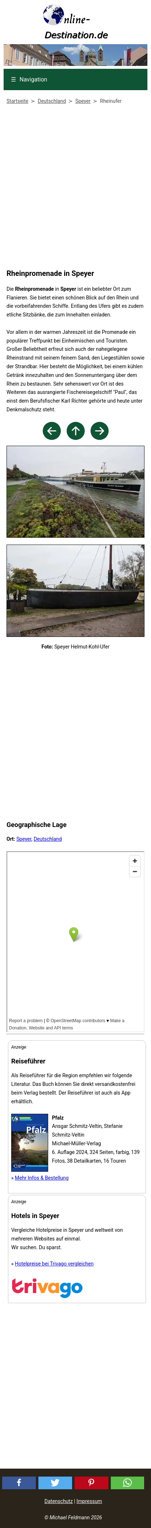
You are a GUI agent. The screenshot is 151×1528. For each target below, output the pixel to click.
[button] (19, 1483)
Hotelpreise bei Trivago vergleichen (54, 1264)
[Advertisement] (73, 188)
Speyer (23, 839)
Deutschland (48, 839)
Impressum (89, 1501)
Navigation (29, 79)
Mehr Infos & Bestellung (41, 1178)
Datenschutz (59, 1501)
